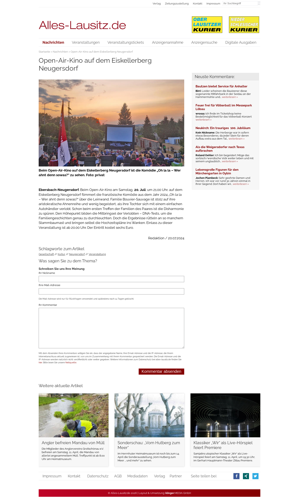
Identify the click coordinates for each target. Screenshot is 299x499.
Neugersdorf (77, 254)
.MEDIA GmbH (178, 493)
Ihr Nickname (47, 272)
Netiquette (70, 362)
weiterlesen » (230, 97)
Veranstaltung (97, 254)
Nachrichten (60, 51)
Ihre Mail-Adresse (49, 285)
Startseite (44, 51)
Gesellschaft (46, 254)
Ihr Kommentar (48, 304)
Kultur (61, 254)
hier (40, 362)
